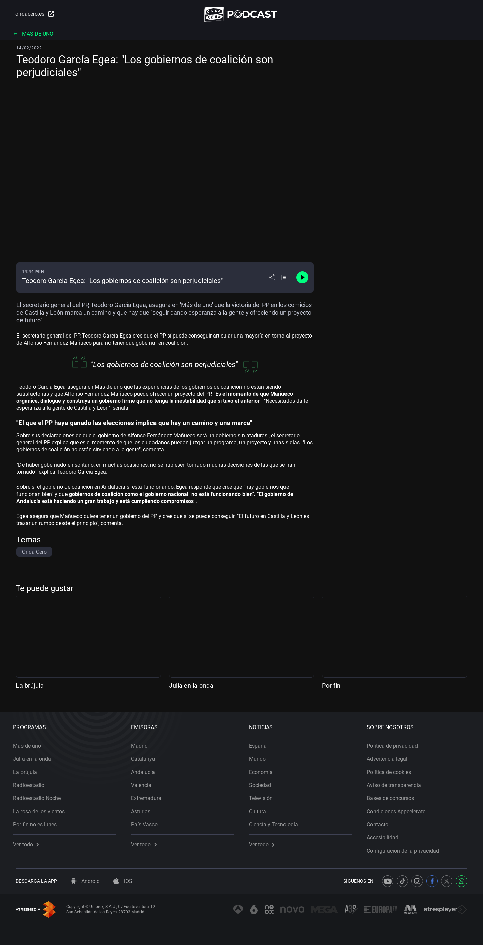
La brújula (30, 687)
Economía (263, 769)
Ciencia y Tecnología (276, 822)
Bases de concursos (393, 796)
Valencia (144, 783)
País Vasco (147, 822)
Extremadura (149, 796)
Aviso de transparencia (396, 783)
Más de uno (32, 35)
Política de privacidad (395, 743)
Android (85, 881)
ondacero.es (32, 15)
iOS (122, 881)
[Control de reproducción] (302, 279)
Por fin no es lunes (37, 822)
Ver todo (28, 842)
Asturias (143, 809)
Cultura (260, 809)
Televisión (263, 796)
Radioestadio (31, 783)
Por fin (331, 687)
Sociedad (263, 783)
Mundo (260, 756)
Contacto (380, 822)
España (260, 743)
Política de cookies (391, 769)
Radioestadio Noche (39, 796)
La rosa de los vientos (42, 809)
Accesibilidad (385, 835)
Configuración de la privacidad (405, 848)
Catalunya (146, 756)
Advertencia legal (389, 756)
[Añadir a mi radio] (285, 279)
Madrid (142, 743)
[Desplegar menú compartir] (272, 279)
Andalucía (146, 769)
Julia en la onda (191, 687)
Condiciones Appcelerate (398, 809)
